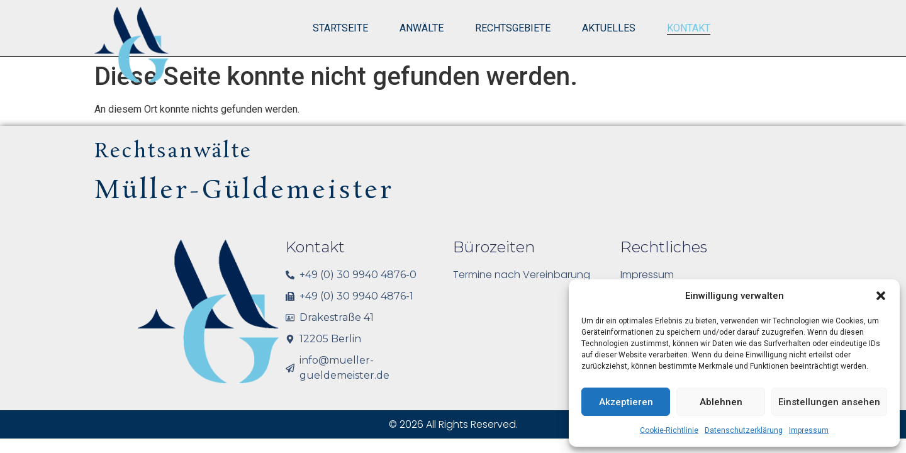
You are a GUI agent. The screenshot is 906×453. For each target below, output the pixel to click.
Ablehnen (721, 402)
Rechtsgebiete (513, 28)
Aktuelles (608, 28)
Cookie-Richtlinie (669, 430)
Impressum (809, 430)
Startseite (340, 28)
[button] (881, 295)
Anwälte (422, 28)
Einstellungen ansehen (829, 402)
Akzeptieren (626, 402)
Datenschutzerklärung (744, 430)
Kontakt (688, 28)
